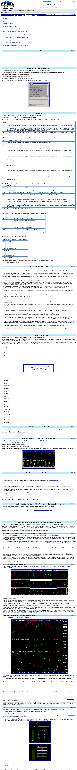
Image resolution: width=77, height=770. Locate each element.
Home (2, 12)
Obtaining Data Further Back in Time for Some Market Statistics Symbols (15, 31)
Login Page (68, 14)
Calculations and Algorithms (8, 23)
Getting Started (17, 10)
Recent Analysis (8, 39)
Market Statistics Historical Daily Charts (10, 26)
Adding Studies (23, 446)
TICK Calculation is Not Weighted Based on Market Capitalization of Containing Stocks (20, 34)
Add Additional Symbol (42, 440)
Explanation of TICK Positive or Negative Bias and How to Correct (17, 37)
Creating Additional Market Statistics (9, 29)
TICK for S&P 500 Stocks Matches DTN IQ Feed (14, 35)
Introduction (5, 18)
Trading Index (13, 128)
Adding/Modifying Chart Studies (23, 145)
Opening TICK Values (9, 40)
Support (33, 10)
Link (72, 50)
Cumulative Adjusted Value (20, 681)
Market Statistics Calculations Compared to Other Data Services (14, 33)
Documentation (9, 10)
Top (74, 50)
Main (4, 10)
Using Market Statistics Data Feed (9, 20)
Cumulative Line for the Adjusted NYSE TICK (52, 702)
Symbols (4, 21)
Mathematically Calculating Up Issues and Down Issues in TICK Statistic (15, 45)
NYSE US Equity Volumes (60, 328)
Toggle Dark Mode (47, 1)
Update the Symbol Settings (29, 78)
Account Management (26, 10)
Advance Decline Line (68, 144)
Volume (19, 204)
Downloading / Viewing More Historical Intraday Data (43, 510)
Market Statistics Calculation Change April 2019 (14, 42)
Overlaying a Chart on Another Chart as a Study (11, 28)
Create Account (72, 14)
